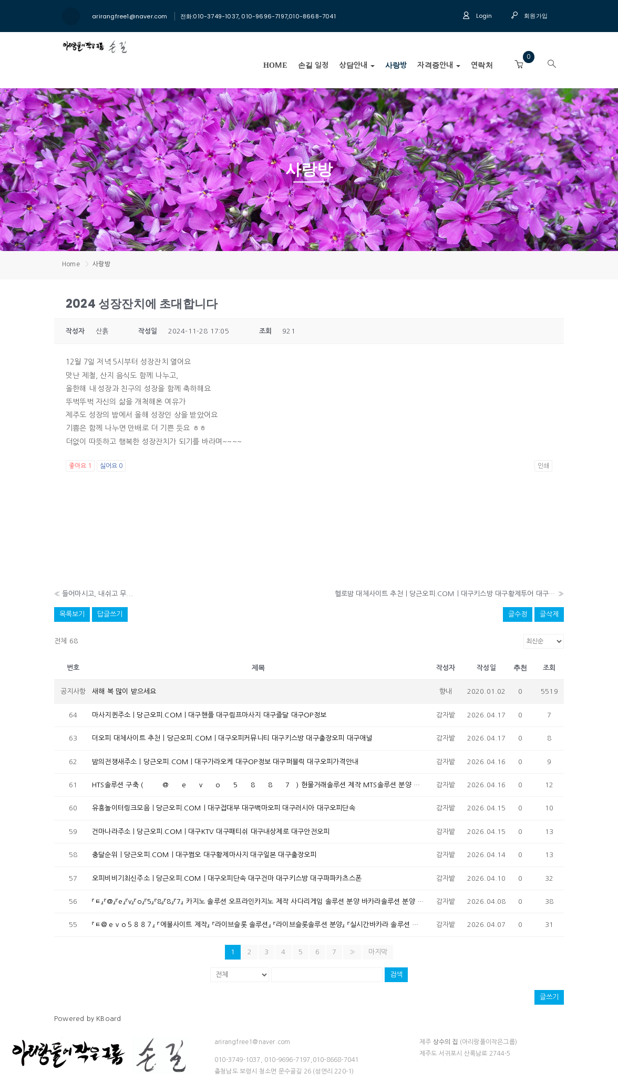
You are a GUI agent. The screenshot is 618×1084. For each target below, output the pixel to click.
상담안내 (357, 65)
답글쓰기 (109, 614)
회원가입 (529, 16)
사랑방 (396, 65)
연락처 (482, 65)
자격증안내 (438, 65)
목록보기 (72, 614)
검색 (396, 974)
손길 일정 (313, 65)
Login (477, 16)
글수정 (517, 614)
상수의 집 (445, 1042)
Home (275, 65)
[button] (518, 64)
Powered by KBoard (87, 1018)
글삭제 (549, 614)
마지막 (378, 952)
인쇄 (543, 466)
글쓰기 (549, 997)
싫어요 (111, 466)
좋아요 (80, 466)
